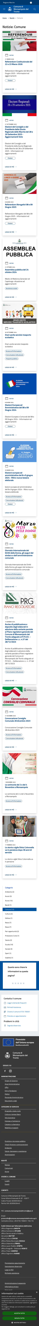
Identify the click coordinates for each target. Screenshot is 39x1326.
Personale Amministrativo (14, 1097)
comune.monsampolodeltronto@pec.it (19, 1211)
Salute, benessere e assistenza (15, 1151)
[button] (19, 1323)
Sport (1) (8, 953)
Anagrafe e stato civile (13, 1111)
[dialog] (19, 1308)
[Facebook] (5, 1071)
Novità (12, 18)
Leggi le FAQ (9, 1270)
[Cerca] (34, 9)
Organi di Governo (11, 1080)
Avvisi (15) (8, 900)
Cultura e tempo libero (13, 1114)
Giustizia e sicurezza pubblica (15, 1141)
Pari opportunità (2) (12, 931)
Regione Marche (9, 2)
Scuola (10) (9, 944)
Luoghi (7, 1181)
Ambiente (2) (9, 892)
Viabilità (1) (9, 957)
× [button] (36, 1292)
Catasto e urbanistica (12, 1124)
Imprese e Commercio (12, 1121)
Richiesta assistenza (12, 1273)
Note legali (8, 1290)
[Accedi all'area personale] (31, 2)
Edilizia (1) (8, 918)
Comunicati (9, 1168)
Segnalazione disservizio (13, 1266)
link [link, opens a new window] (8, 1309)
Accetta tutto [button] (19, 1313)
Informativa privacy (12, 1286)
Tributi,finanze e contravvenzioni (16, 1144)
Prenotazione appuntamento (15, 1263)
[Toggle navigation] (4, 9)
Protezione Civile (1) (12, 935)
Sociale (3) (8, 949)
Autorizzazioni (10, 1154)
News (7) (8, 922)
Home (4, 18)
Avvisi (7, 1171)
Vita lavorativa (10, 1117)
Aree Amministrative (12, 1084)
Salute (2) (8, 940)
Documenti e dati (11, 1101)
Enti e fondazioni (11, 1090)
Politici (7, 1094)
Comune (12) (9, 909)
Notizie (9, 55)
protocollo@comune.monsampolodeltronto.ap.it (19, 1218)
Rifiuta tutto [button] (19, 1318)
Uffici (6, 1087)
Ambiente (8, 1148)
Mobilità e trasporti (11, 1127)
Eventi (7, 1184)
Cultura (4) (9, 914)
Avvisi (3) (8, 896)
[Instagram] (10, 1071)
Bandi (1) (8, 905)
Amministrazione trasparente (15, 1283)
